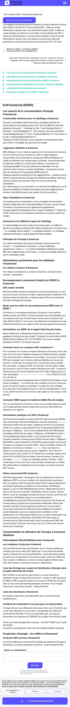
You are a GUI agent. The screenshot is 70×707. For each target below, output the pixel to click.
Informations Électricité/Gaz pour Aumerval (26, 88)
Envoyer (35, 665)
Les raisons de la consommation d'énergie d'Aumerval (31, 73)
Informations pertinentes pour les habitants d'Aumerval (31, 77)
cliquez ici (28, 674)
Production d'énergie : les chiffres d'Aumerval (27, 92)
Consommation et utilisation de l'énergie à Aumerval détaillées (35, 84)
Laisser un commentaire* (35, 655)
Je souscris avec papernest (19, 20)
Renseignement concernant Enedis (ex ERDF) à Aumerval (32, 81)
